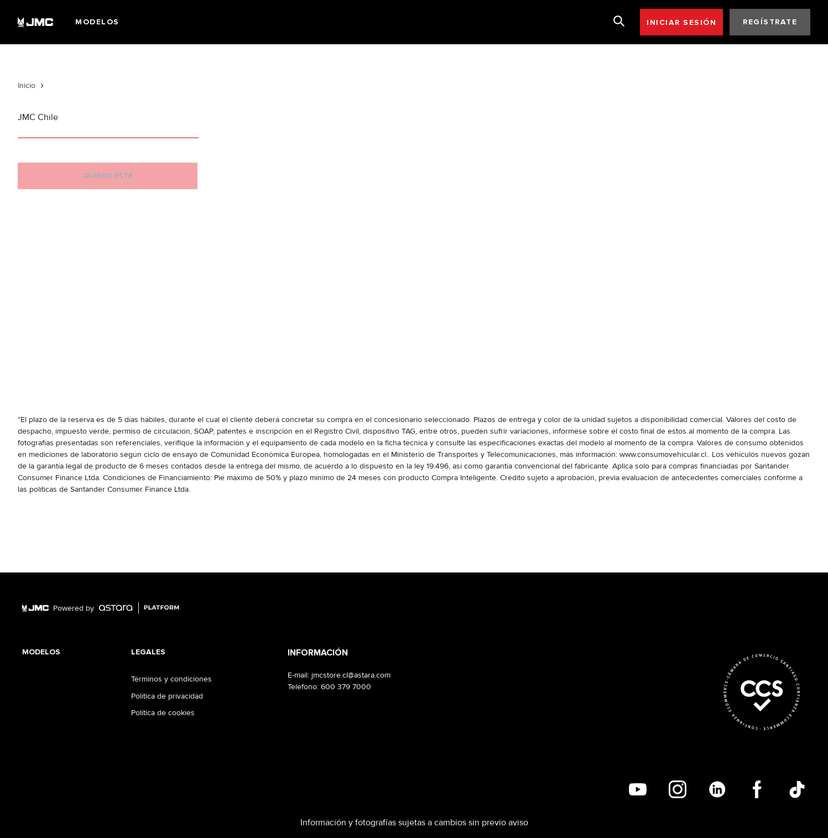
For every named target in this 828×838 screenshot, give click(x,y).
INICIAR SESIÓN (681, 22)
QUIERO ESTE (108, 175)
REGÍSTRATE (770, 22)
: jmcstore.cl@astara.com (349, 675)
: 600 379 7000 (344, 686)
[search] (618, 21)
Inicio (26, 85)
